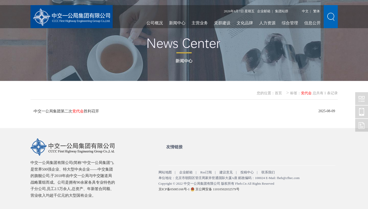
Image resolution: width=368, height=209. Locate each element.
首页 (278, 93)
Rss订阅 (206, 172)
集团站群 (281, 11)
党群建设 (222, 23)
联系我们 (268, 172)
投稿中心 (247, 172)
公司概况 (154, 23)
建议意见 (226, 172)
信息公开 (312, 23)
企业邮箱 (263, 11)
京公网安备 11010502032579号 (217, 189)
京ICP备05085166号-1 (174, 189)
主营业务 (200, 23)
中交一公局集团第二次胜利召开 (66, 111)
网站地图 (165, 172)
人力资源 (267, 23)
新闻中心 (177, 23)
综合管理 (290, 23)
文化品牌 (245, 23)
